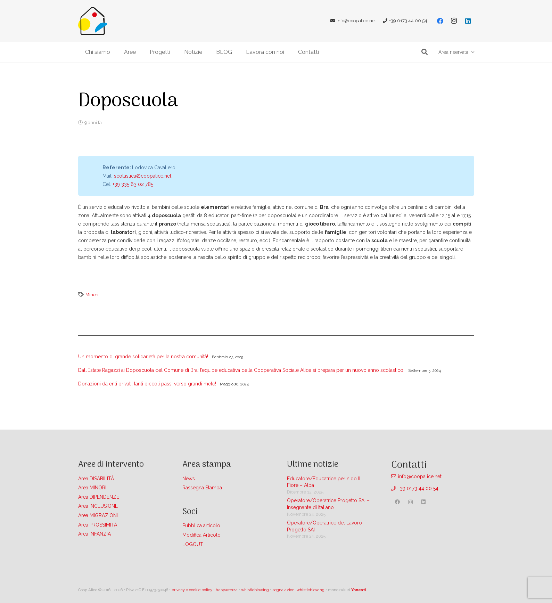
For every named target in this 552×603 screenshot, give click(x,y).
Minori (91, 294)
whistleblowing (255, 589)
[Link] (92, 21)
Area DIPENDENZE (98, 497)
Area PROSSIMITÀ (97, 525)
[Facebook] (440, 21)
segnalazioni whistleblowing (298, 589)
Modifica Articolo (201, 535)
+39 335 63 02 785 (133, 184)
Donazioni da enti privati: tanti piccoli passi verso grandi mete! (147, 383)
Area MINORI (92, 487)
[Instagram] (454, 21)
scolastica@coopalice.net (142, 176)
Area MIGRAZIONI (98, 515)
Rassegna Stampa (202, 487)
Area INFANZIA (94, 534)
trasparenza (227, 589)
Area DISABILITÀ (96, 478)
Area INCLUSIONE (98, 506)
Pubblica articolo (201, 525)
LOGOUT (192, 544)
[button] (425, 52)
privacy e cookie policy (192, 589)
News (188, 478)
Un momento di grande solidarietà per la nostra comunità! (143, 356)
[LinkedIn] (468, 21)
